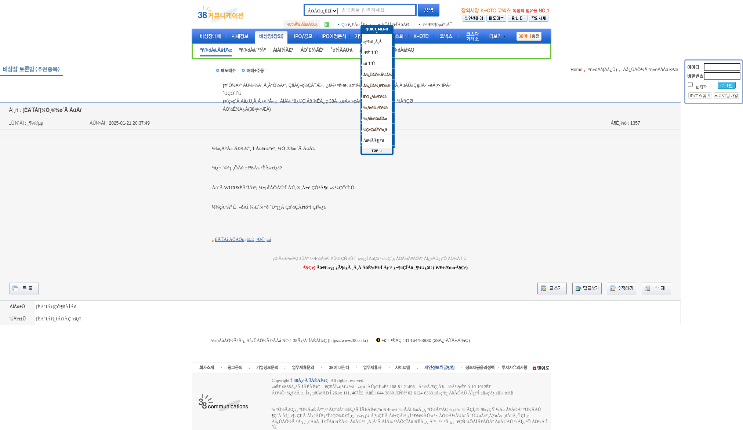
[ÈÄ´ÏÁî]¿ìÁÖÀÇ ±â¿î (58, 318)
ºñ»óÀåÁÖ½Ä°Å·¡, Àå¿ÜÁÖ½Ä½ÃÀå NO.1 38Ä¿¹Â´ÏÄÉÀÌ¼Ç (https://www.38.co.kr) (289, 340)
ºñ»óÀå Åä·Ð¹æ (216, 50)
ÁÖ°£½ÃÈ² (311, 50)
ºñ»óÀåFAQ (401, 50)
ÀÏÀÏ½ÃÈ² (283, 50)
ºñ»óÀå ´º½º (252, 50)
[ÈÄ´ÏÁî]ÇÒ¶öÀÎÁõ (56, 306)
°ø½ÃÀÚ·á (341, 50)
